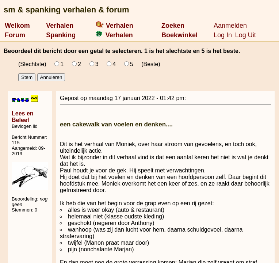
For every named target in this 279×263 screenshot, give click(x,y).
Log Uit (245, 35)
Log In (223, 35)
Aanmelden (230, 25)
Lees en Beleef (23, 116)
